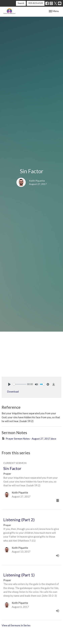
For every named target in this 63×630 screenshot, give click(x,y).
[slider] (19, 384)
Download (13, 391)
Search (21, 3)
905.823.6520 (35, 3)
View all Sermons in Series (16, 625)
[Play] (9, 384)
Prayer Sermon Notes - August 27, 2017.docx (29, 438)
